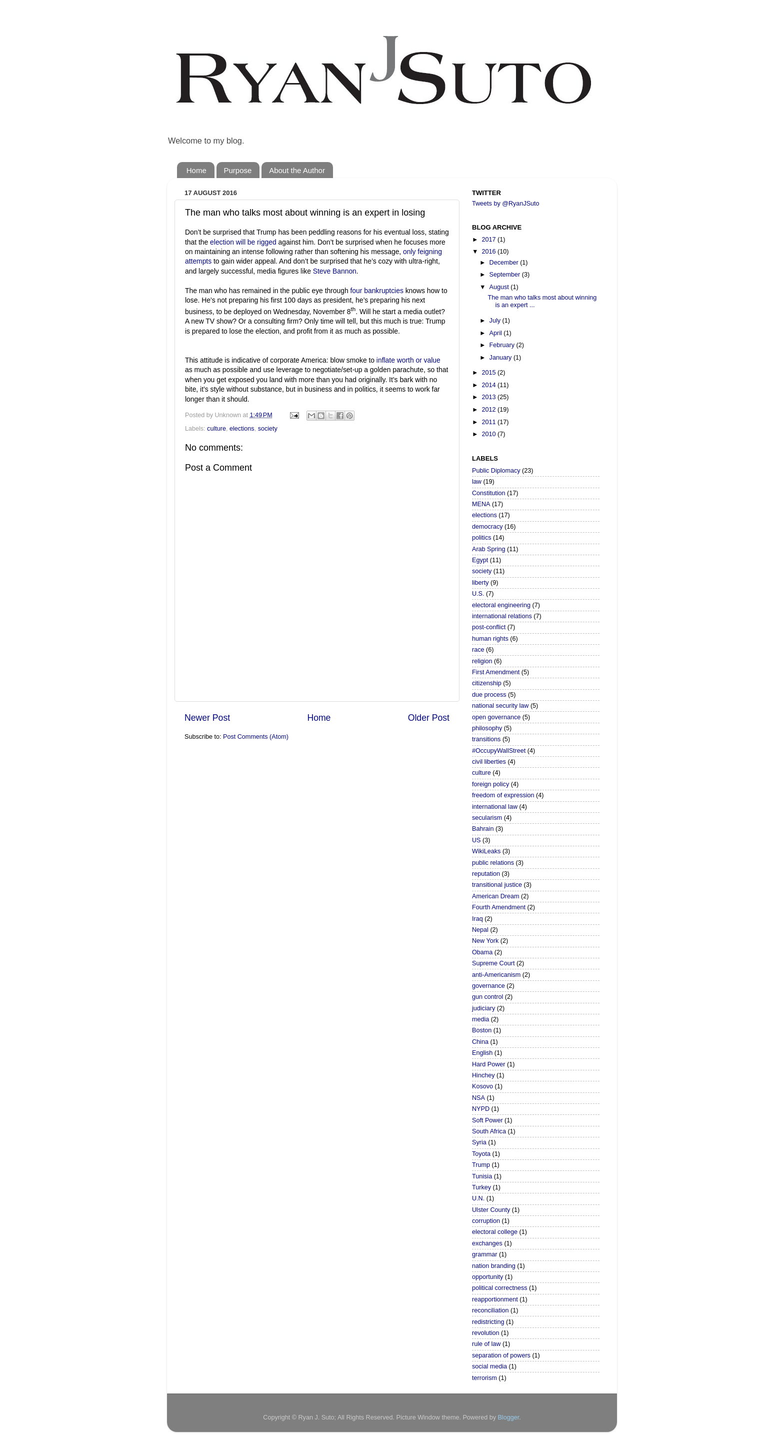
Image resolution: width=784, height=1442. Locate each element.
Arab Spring (489, 549)
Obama (482, 952)
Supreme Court (493, 963)
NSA (478, 1097)
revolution (486, 1332)
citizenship (487, 683)
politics (482, 537)
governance (488, 985)
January (502, 357)
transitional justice (497, 884)
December (505, 262)
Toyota (481, 1153)
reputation (486, 873)
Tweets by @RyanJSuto (506, 203)
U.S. (478, 593)
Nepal (480, 929)
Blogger (508, 1417)
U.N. (478, 1198)
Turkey (481, 1187)
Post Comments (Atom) (255, 736)
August (500, 287)
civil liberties (489, 761)
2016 (490, 251)
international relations (502, 616)
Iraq (477, 918)
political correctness (500, 1287)
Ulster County (491, 1209)
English (482, 1052)
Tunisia (482, 1176)
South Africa (489, 1131)
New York (485, 940)
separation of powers (501, 1355)
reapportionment (495, 1299)
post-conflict (489, 627)
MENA (481, 504)
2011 (490, 422)
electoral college (495, 1231)
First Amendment (496, 672)
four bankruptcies (377, 291)
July (496, 320)
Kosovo (482, 1086)
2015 (490, 372)
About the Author (297, 170)
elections (242, 428)
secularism (487, 817)
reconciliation (490, 1310)
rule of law (486, 1343)
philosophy (487, 728)
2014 (490, 385)
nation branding (494, 1265)
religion (482, 661)
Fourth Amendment (499, 907)
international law (495, 806)
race (478, 649)
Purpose (238, 170)
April (497, 333)
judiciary (483, 1008)
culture (216, 428)
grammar (484, 1254)
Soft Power (487, 1120)
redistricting (488, 1321)
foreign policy (490, 784)
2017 (490, 239)
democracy (487, 526)
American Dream (495, 896)
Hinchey (483, 1075)
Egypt (480, 560)
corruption (486, 1220)
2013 (490, 397)
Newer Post (207, 718)
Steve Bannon (334, 271)
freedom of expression (503, 795)
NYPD (481, 1108)
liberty (480, 582)
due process (489, 694)
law (477, 481)
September (506, 274)
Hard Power (489, 1064)
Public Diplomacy (496, 470)
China (480, 1041)
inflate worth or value (408, 360)
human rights (490, 638)
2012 (490, 409)
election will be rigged (243, 242)
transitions (486, 739)
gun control (487, 996)
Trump (481, 1164)
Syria (479, 1142)
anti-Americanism (496, 974)
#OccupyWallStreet (499, 750)
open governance (496, 717)
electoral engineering (501, 605)
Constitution (489, 493)
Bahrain (483, 828)
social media (489, 1366)
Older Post (429, 718)
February (503, 345)
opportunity (487, 1276)
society (268, 428)
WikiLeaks (486, 851)
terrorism (484, 1377)
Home (196, 170)
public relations (493, 862)
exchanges (487, 1243)
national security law (500, 705)
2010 (490, 434)
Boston (482, 1030)
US (476, 840)
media (480, 1019)
